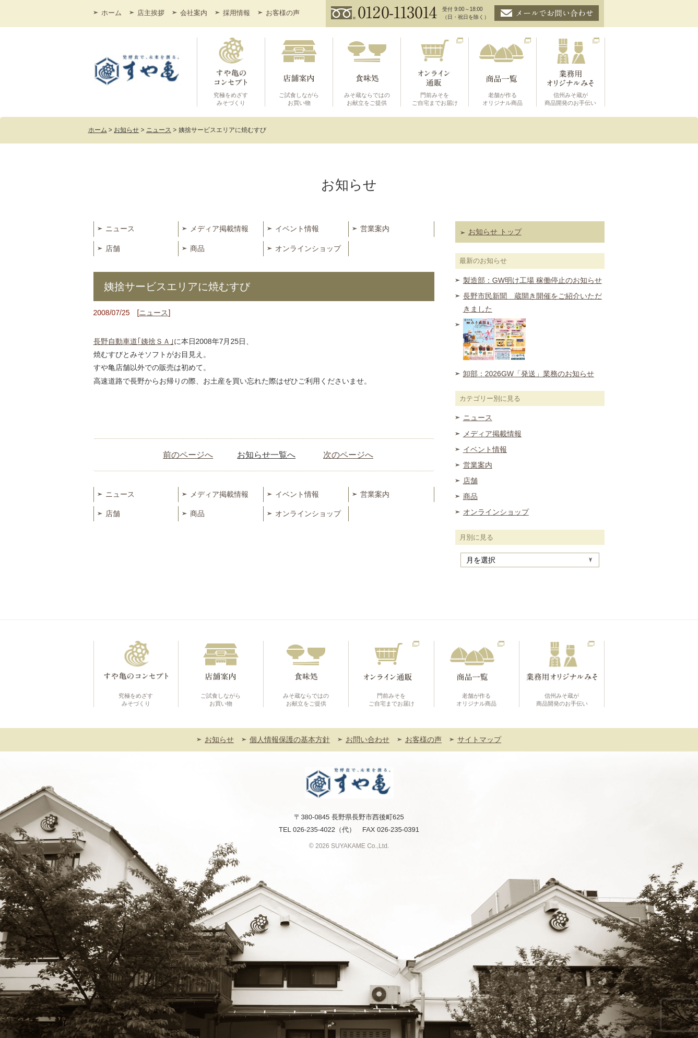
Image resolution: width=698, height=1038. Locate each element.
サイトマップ (479, 739)
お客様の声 (283, 13)
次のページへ (348, 454)
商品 (197, 248)
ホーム (111, 13)
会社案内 (193, 13)
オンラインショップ (308, 248)
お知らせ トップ (495, 232)
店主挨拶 (150, 13)
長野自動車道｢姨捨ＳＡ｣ (133, 341)
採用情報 (236, 13)
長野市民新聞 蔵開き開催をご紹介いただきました (532, 302)
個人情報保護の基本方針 (290, 739)
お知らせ (219, 739)
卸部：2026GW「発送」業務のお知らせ (528, 373)
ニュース (120, 228)
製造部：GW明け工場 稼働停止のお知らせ (532, 280)
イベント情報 (297, 228)
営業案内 (374, 228)
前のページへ (188, 454)
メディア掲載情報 (219, 228)
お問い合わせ (367, 739)
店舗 (112, 248)
